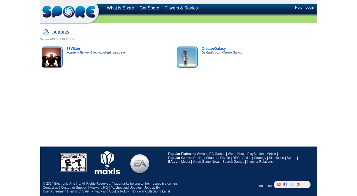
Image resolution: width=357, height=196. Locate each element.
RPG (236, 158)
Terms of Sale (79, 191)
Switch (201, 154)
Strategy (260, 158)
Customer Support (74, 188)
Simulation (276, 158)
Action (246, 158)
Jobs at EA (152, 188)
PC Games (217, 154)
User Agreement (54, 191)
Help (298, 7)
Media (185, 162)
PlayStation (255, 154)
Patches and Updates (126, 188)
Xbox (241, 154)
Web (231, 154)
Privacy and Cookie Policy (110, 191)
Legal (166, 191)
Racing (198, 158)
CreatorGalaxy (214, 48)
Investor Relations (260, 162)
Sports (291, 158)
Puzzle (225, 158)
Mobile (271, 154)
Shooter (212, 158)
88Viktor (74, 48)
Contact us (50, 188)
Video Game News (206, 162)
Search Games (233, 162)
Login (309, 7)
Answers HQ (99, 188)
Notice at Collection (145, 191)
